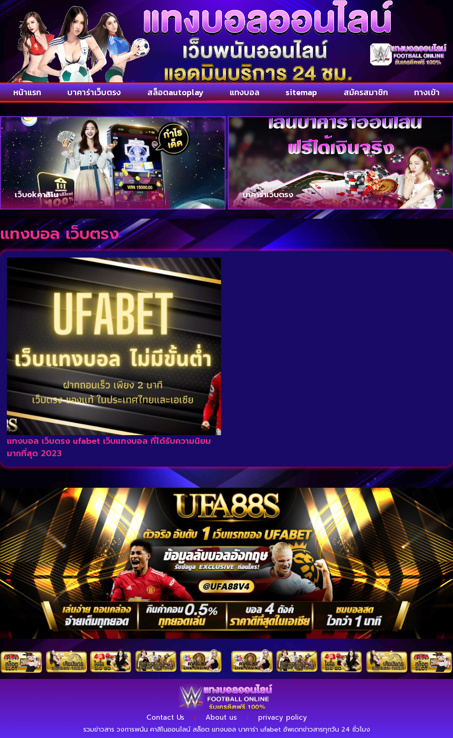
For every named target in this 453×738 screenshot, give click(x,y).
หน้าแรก (27, 92)
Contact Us (165, 717)
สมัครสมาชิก (366, 92)
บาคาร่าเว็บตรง (94, 92)
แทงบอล (244, 92)
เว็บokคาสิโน (36, 194)
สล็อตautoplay (175, 92)
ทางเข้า (427, 92)
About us (221, 717)
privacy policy (282, 717)
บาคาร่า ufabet (259, 729)
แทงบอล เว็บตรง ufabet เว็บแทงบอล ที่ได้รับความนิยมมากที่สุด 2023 (109, 447)
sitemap (301, 92)
